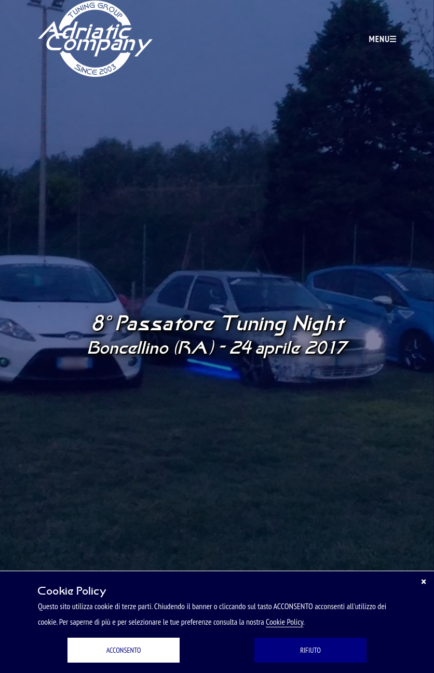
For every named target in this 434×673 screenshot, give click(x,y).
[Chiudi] (423, 581)
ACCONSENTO (123, 650)
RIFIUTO (310, 650)
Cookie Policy (284, 621)
